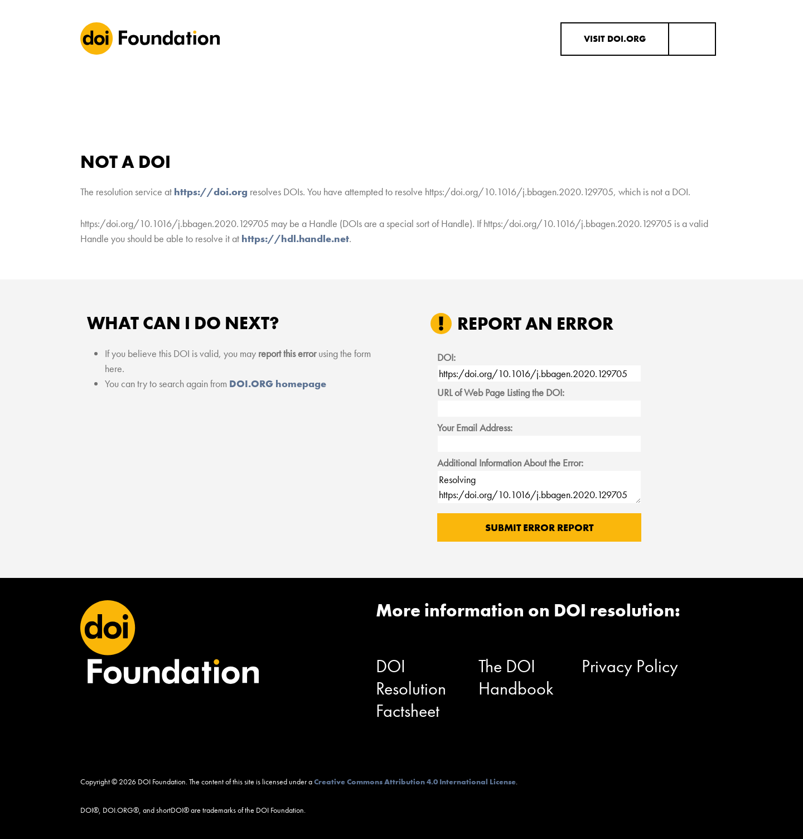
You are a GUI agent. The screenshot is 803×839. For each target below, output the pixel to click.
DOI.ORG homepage (277, 383)
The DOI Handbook (516, 677)
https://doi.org (211, 191)
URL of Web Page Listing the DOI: (500, 392)
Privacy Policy (630, 666)
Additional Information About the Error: (510, 462)
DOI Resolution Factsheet (411, 688)
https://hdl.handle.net (295, 238)
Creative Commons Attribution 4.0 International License (415, 782)
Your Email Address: (474, 427)
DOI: (446, 357)
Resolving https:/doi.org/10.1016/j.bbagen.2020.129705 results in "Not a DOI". (539, 487)
